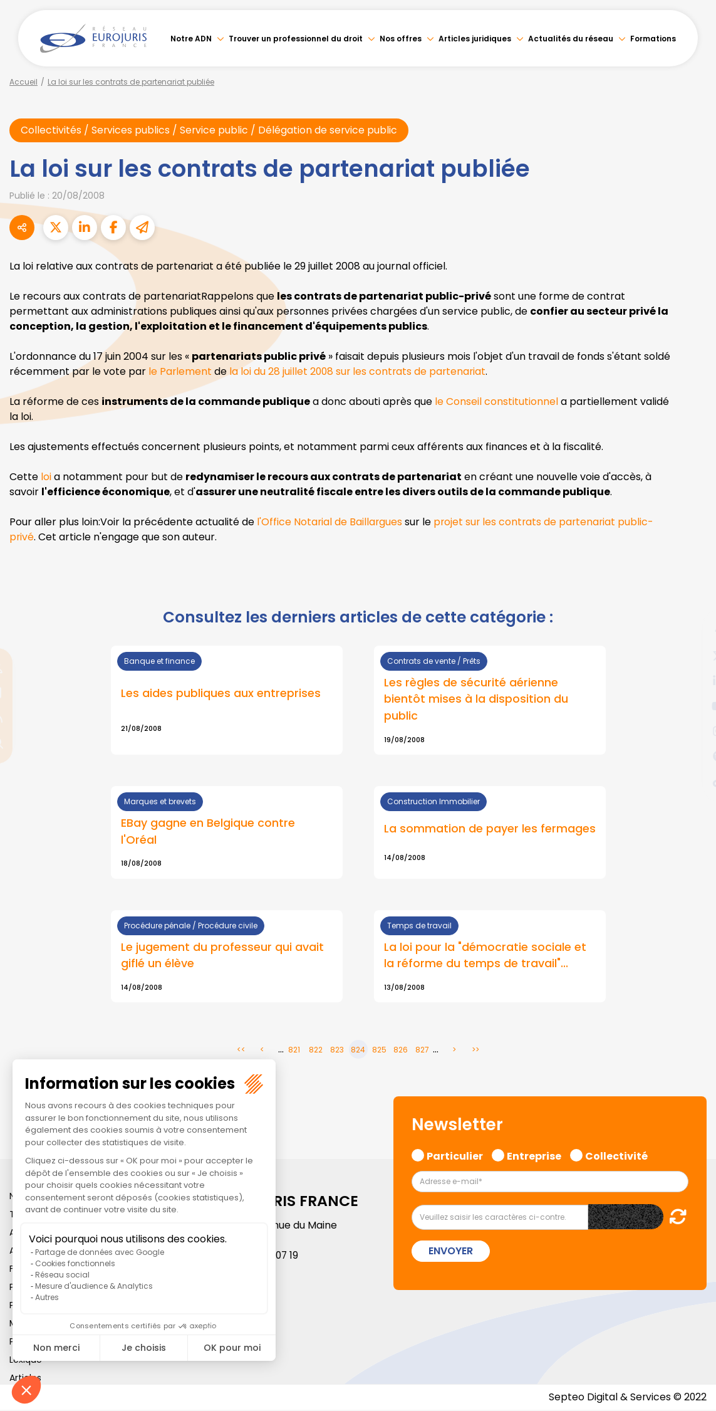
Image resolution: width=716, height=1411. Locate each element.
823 (337, 1051)
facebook (691, 631)
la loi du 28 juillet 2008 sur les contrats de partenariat (360, 371)
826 (400, 1051)
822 (316, 1051)
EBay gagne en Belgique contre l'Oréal (208, 832)
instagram (691, 731)
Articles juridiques (474, 38)
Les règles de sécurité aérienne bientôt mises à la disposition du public (476, 699)
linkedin (691, 681)
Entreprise (534, 1156)
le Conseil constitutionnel (496, 401)
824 (358, 1051)
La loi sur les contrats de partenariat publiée (131, 81)
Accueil (23, 81)
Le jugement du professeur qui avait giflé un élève (222, 956)
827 (422, 1051)
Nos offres (401, 38)
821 (294, 1051)
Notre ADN (191, 38)
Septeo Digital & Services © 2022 (627, 1398)
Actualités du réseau (570, 38)
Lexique (25, 1361)
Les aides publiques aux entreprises (221, 693)
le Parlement (180, 371)
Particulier (455, 1156)
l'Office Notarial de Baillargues (330, 522)
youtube (691, 706)
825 (379, 1051)
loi (46, 476)
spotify (691, 756)
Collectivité (616, 1156)
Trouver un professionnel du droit (296, 38)
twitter (691, 656)
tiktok (691, 781)
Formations (653, 38)
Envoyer (450, 1253)
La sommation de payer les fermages (490, 829)
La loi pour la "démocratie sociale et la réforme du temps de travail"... (485, 956)
